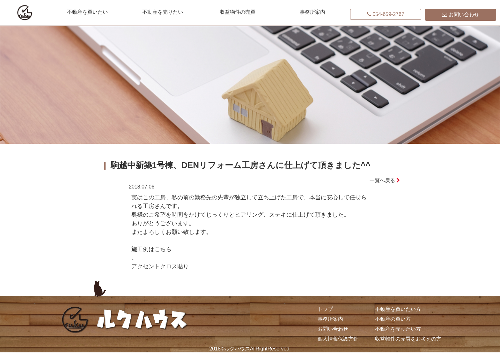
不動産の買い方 (393, 319)
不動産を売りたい (162, 12)
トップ (325, 309)
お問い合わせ (333, 329)
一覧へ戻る (385, 180)
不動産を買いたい (87, 12)
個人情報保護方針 (338, 339)
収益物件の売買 (237, 12)
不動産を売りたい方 (398, 329)
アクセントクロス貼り (160, 266)
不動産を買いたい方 (398, 309)
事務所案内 (312, 12)
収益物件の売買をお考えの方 (408, 339)
